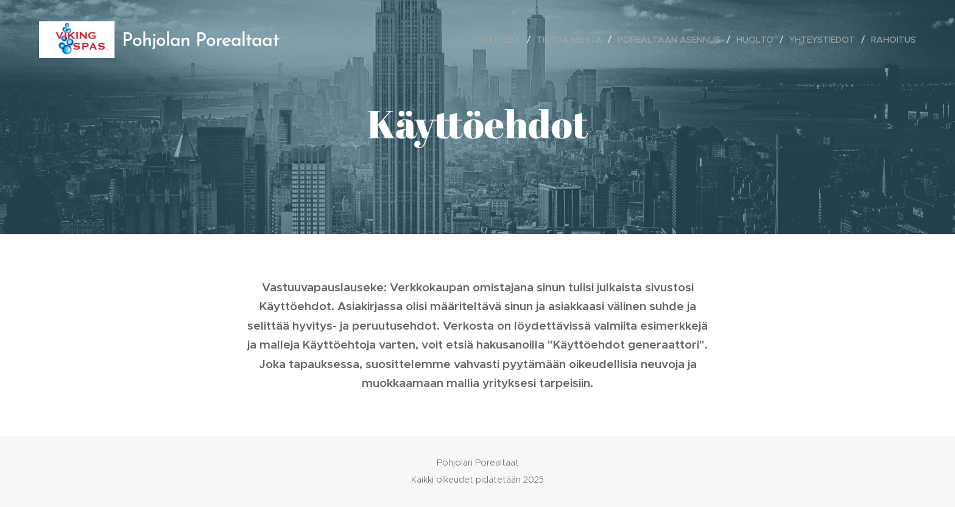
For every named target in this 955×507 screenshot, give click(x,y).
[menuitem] (500, 39)
